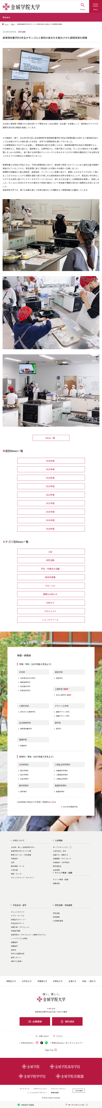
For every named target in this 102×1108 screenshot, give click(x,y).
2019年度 (50, 520)
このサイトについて (40, 1089)
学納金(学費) (15, 931)
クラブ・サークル (17, 915)
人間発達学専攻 (62, 774)
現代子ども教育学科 (27, 712)
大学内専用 (79, 1090)
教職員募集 (55, 1092)
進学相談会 (57, 866)
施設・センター (17, 873)
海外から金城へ (17, 961)
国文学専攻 (24, 770)
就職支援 (56, 883)
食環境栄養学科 (26, 728)
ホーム (6, 24)
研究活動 (50, 560)
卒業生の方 (58, 981)
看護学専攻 (60, 791)
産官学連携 (50, 577)
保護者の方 (42, 981)
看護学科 (23, 745)
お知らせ (50, 602)
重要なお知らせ (50, 594)
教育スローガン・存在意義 (21, 855)
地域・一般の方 (89, 981)
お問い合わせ (42, 1036)
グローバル (50, 585)
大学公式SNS (27, 1043)
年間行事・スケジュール (20, 927)
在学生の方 (27, 981)
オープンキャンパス (60, 847)
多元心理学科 (64, 695)
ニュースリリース (50, 619)
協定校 (13, 950)
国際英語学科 (25, 682)
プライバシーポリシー (58, 1089)
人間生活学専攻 (62, 779)
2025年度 (50, 469)
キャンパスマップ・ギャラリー (22, 877)
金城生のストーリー (18, 919)
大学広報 (14, 870)
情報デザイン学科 (62, 716)
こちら (53, 802)
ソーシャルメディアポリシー (37, 1092)
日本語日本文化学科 (27, 678)
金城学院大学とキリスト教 (21, 851)
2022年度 (50, 494)
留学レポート (16, 957)
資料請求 (67, 1021)
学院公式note (58, 1043)
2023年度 (50, 486)
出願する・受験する (60, 855)
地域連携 (56, 917)
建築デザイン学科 (62, 712)
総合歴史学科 (25, 686)
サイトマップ (24, 1089)
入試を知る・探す (59, 851)
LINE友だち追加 (25, 1104)
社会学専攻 (24, 779)
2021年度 (50, 503)
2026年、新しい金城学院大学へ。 (23, 847)
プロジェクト (50, 611)
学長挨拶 (14, 858)
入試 (50, 551)
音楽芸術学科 (25, 690)
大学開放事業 (58, 921)
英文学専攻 (24, 774)
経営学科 (59, 678)
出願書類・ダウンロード (62, 858)
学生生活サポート (17, 923)
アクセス (58, 1036)
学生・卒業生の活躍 (50, 568)
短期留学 (14, 946)
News (12, 24)
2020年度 (50, 511)
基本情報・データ (17, 866)
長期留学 (14, 942)
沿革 (12, 862)
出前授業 (56, 870)
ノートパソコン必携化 (19, 938)
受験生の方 (11, 981)
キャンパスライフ (17, 912)
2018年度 (50, 528)
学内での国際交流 (17, 953)
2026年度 (50, 460)
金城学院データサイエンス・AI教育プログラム (28, 934)
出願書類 (35, 1021)
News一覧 (50, 437)
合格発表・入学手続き (61, 862)
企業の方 (72, 981)
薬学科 (58, 728)
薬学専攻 (23, 791)
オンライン (73, 1043)
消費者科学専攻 (62, 770)
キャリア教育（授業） (61, 879)
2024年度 (50, 477)
